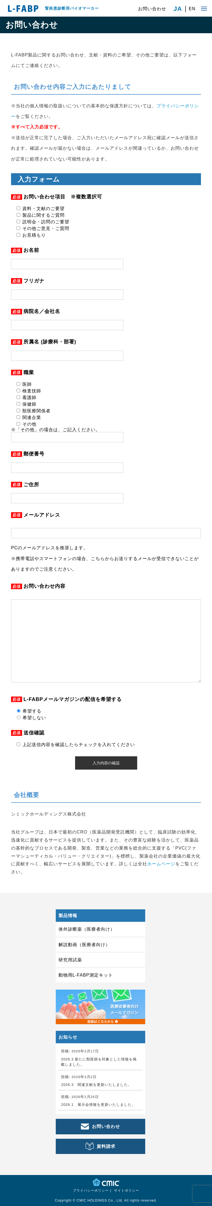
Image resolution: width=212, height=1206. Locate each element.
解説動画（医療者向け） (84, 944)
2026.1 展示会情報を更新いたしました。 (98, 1105)
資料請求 (106, 1146)
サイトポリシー (126, 1190)
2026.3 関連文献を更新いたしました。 (96, 1085)
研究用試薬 (70, 959)
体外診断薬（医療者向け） (87, 929)
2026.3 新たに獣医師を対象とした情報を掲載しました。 (99, 1062)
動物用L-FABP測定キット (86, 975)
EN (192, 9)
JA (178, 9)
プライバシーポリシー (91, 1190)
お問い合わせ (152, 8)
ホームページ (161, 863)
